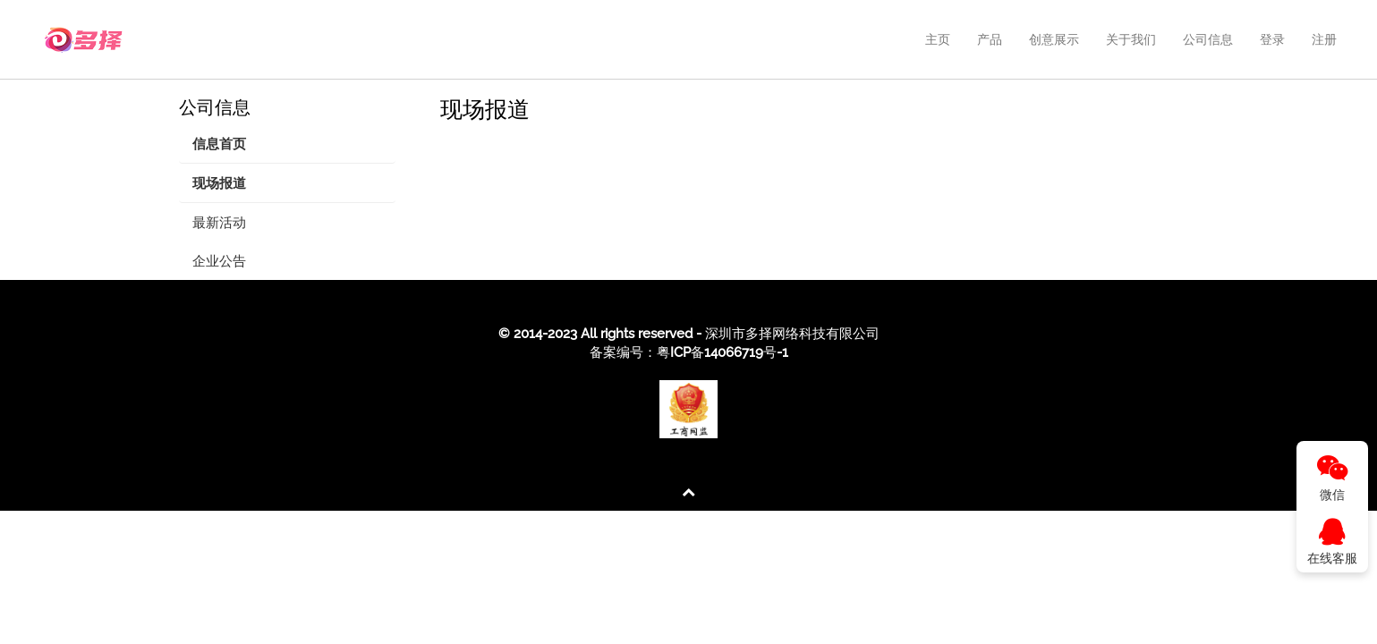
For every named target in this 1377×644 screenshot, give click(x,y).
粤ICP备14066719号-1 (722, 352)
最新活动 (219, 223)
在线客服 (1332, 541)
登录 (1272, 39)
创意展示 (1054, 39)
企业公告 (219, 261)
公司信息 (1208, 39)
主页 (937, 39)
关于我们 (1131, 39)
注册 (1324, 39)
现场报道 (219, 183)
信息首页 (219, 144)
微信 (1332, 478)
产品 (989, 39)
